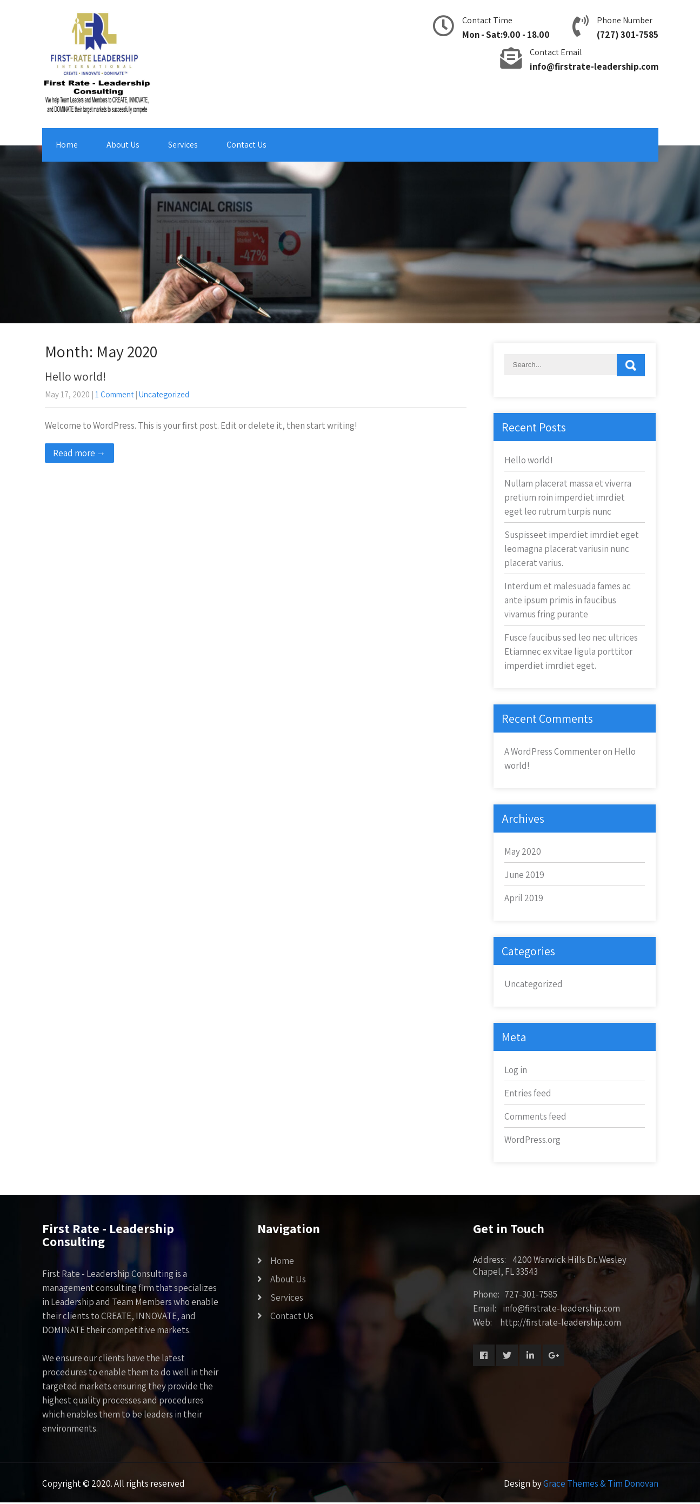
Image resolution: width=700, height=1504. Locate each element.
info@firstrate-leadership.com (594, 66)
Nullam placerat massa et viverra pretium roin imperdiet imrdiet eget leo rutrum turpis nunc (567, 497)
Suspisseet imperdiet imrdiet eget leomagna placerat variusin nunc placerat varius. (571, 549)
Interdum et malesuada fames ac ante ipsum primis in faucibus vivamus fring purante (567, 600)
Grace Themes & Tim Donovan (600, 1483)
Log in (515, 1070)
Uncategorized (164, 394)
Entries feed (527, 1093)
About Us (122, 144)
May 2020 (522, 851)
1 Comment (114, 394)
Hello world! (75, 376)
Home (67, 144)
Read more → (79, 453)
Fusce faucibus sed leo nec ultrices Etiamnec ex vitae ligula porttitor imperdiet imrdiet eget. (571, 651)
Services (183, 144)
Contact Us (246, 144)
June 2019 (524, 875)
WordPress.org (532, 1140)
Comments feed (535, 1116)
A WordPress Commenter (552, 751)
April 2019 (523, 898)
